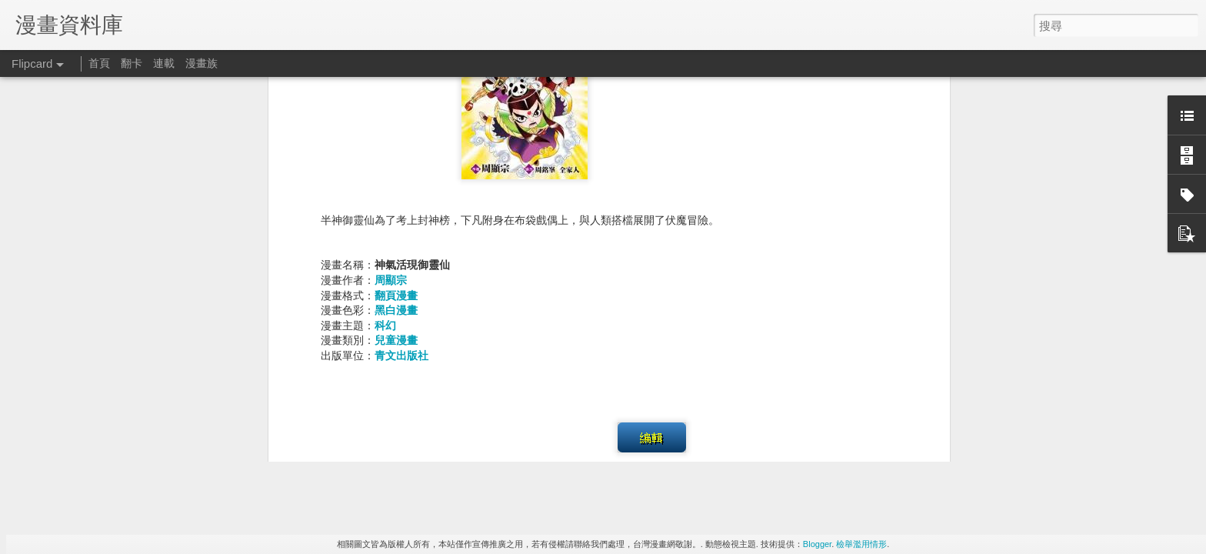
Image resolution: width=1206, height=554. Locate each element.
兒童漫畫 (396, 173)
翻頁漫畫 (396, 128)
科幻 (385, 158)
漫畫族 (201, 63)
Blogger (817, 544)
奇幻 (538, 338)
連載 (164, 63)
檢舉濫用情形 (861, 544)
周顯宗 (391, 112)
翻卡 (131, 63)
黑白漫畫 (396, 143)
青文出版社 (401, 188)
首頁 (99, 63)
